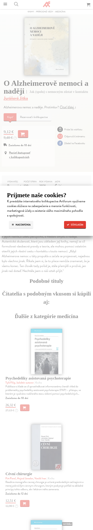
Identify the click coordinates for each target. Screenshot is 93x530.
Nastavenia (21, 225)
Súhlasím (75, 225)
